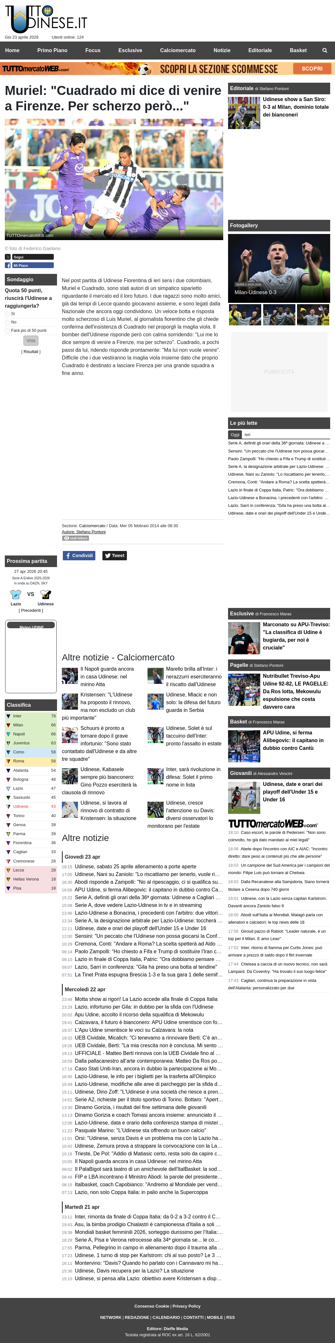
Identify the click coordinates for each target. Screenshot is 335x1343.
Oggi (235, 434)
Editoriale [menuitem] (260, 50)
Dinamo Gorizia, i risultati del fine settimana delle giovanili (140, 1107)
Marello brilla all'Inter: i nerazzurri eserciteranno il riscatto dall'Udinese (194, 676)
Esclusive (242, 613)
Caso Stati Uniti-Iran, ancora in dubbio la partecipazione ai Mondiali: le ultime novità (170, 1068)
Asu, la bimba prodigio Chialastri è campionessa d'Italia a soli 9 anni (152, 1224)
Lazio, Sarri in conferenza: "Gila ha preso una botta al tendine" (146, 967)
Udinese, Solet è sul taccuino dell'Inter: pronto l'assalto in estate (194, 735)
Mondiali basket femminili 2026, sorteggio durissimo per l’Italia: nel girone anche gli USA (175, 1232)
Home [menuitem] (12, 50)
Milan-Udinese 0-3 (255, 292)
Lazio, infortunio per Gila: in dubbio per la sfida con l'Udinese (144, 1007)
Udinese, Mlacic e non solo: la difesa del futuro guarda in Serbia (193, 702)
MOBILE (215, 1317)
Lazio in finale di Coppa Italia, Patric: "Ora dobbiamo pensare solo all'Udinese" (164, 959)
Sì (13, 313)
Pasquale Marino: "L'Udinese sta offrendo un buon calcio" (140, 1130)
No (13, 322)
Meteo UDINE (32, 627)
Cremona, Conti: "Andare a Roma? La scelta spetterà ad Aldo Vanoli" (154, 944)
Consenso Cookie (151, 1306)
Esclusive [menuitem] (130, 50)
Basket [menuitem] (298, 50)
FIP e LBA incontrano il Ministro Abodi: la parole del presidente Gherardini (159, 1177)
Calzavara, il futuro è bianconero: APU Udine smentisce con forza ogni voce (161, 1022)
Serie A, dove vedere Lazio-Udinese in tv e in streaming (138, 905)
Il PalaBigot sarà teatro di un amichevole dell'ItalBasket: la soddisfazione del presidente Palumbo (185, 1169)
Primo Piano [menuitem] (52, 50)
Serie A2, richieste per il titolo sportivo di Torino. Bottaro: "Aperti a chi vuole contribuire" (174, 1099)
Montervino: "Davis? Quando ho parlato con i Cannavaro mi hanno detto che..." (165, 1263)
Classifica (19, 705)
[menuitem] (325, 50)
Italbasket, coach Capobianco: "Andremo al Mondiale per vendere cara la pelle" (165, 1184)
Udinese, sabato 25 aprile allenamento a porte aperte (135, 866)
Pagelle (239, 665)
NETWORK (110, 1317)
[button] (31, 341)
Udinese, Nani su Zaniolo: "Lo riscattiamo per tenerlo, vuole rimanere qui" (159, 874)
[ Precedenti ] (31, 610)
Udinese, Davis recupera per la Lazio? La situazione (134, 1270)
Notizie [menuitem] (222, 50)
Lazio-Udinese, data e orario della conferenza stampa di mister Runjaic (156, 1122)
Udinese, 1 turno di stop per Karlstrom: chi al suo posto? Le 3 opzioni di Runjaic (166, 1255)
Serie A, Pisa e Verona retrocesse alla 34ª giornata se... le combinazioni (157, 1240)
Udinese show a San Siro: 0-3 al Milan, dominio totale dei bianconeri (296, 107)
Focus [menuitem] (92, 50)
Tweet (115, 556)
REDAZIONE (137, 1317)
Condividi (79, 556)
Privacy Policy (187, 1306)
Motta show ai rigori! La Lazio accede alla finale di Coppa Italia (146, 999)
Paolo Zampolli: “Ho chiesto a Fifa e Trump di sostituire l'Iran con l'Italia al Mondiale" (170, 951)
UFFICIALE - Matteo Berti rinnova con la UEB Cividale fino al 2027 (151, 1053)
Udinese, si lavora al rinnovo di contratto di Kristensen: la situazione (108, 810)
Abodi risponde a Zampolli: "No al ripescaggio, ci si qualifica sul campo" (156, 882)
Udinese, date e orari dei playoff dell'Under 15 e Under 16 (140, 928)
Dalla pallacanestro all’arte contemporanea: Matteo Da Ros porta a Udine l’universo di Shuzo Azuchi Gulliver (198, 1061)
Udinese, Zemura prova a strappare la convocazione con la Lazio (149, 1146)
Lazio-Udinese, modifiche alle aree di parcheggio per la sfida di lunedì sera (160, 1084)
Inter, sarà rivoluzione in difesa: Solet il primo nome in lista (193, 777)
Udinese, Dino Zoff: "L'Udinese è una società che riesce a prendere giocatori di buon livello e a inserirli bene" (199, 1092)
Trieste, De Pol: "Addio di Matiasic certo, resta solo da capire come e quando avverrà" (173, 1153)
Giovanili (241, 773)
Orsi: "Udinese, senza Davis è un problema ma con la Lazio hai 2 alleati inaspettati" (170, 1138)
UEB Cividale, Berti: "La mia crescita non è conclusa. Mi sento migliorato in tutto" (167, 1045)
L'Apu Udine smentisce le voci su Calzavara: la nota (134, 1030)
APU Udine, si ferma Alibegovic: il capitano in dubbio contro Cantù (150, 889)
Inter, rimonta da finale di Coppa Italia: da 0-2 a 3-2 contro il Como (150, 1216)
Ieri (247, 434)
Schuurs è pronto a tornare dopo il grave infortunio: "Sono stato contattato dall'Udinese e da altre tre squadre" (99, 743)
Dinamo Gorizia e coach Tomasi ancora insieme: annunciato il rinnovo (154, 1115)
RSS (230, 1317)
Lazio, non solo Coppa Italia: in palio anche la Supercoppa (141, 1192)
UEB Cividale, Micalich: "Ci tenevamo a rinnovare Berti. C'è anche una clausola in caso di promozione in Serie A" (204, 1037)
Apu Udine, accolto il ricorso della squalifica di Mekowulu (139, 1014)
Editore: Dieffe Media (167, 1328)
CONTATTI (193, 1317)
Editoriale (242, 88)
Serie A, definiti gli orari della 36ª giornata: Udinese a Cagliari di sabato (155, 897)
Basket (238, 721)
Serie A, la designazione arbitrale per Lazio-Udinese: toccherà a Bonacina (159, 920)
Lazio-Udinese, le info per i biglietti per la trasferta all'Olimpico (145, 1076)
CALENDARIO (166, 1317)
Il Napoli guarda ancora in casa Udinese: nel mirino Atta (107, 676)
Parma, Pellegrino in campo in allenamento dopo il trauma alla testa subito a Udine (169, 1247)
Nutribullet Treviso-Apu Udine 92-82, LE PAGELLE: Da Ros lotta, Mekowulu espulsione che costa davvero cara (295, 691)
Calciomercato (92, 525)
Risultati (31, 351)
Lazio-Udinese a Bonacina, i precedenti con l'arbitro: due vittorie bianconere (161, 913)
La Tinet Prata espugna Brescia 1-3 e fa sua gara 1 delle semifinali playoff (159, 974)
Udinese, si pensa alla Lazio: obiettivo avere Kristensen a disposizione (155, 1278)
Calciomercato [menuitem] (178, 50)
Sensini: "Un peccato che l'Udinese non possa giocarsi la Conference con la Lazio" (169, 936)
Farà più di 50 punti (29, 330)
